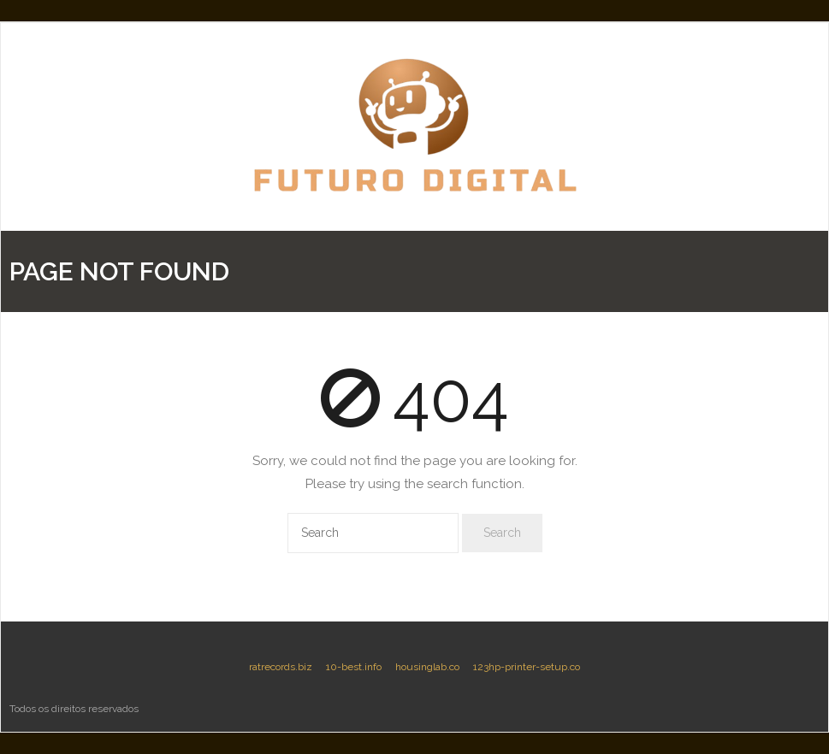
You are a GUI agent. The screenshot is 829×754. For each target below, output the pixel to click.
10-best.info (354, 667)
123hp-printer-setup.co (526, 667)
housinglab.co (427, 667)
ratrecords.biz (280, 667)
